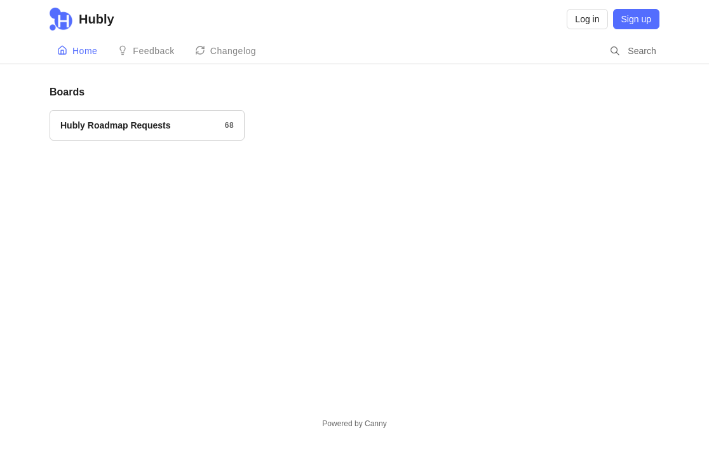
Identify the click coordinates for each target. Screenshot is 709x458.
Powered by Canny (354, 423)
